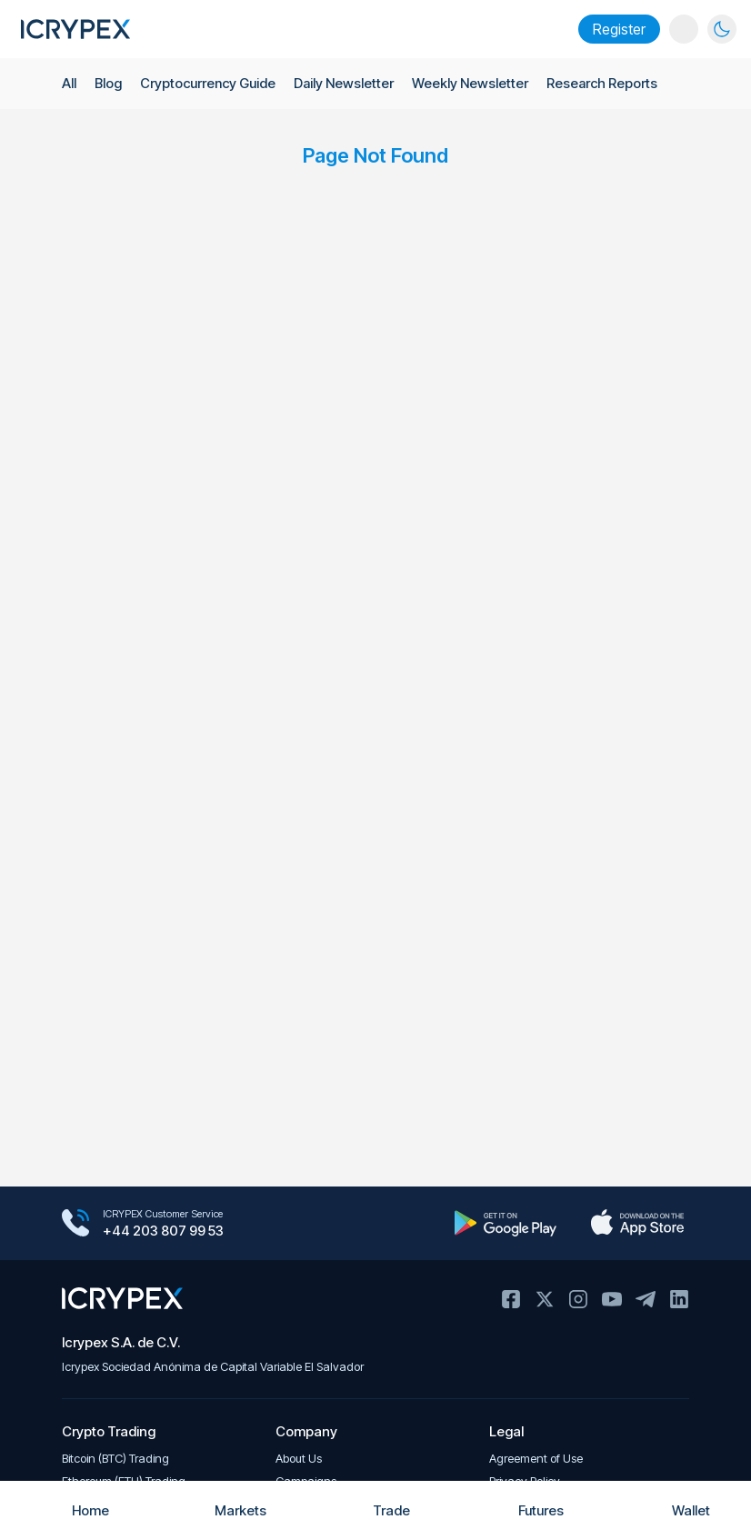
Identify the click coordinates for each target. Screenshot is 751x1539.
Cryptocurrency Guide (210, 84)
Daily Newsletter (347, 84)
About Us (298, 1458)
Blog (109, 84)
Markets (225, 1510)
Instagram (578, 1299)
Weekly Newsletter (474, 84)
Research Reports (607, 84)
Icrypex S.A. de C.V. (121, 1342)
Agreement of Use (536, 1458)
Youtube (612, 1299)
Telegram (646, 1299)
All (69, 84)
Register (619, 29)
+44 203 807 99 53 (163, 1231)
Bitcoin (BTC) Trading (115, 1458)
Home (75, 1510)
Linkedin (679, 1299)
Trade (376, 1510)
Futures (525, 1510)
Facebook (511, 1299)
